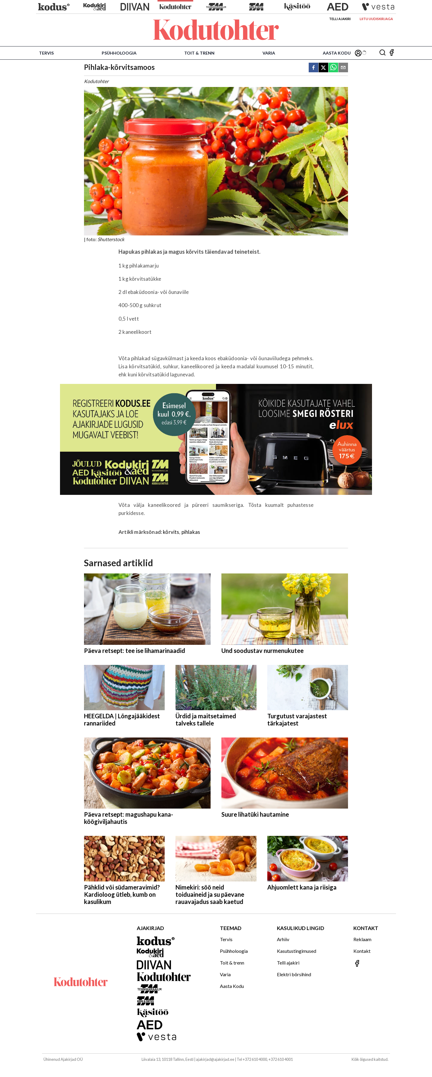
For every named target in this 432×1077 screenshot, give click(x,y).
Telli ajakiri (340, 19)
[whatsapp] (333, 68)
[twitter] (323, 68)
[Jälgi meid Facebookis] (391, 53)
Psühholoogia (119, 52)
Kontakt (361, 951)
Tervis (46, 52)
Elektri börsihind (294, 974)
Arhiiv (283, 939)
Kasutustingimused (296, 951)
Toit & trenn (199, 52)
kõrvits (171, 532)
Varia (268, 52)
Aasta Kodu (337, 52)
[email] (343, 68)
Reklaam (362, 939)
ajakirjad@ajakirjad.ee (215, 1059)
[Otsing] (382, 53)
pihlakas (191, 532)
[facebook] (313, 68)
